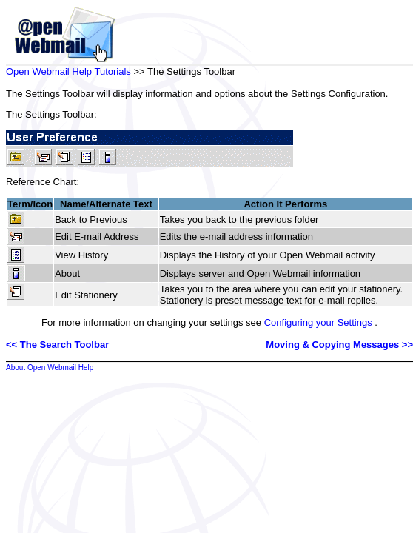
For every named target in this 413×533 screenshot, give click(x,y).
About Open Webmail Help (49, 367)
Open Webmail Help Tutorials (68, 71)
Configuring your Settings (318, 322)
